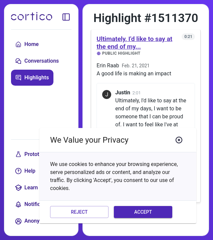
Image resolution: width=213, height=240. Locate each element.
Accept (143, 212)
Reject (79, 212)
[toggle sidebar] (66, 17)
